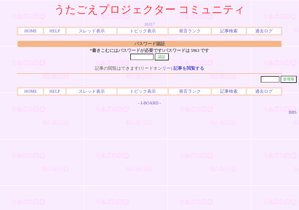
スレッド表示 (92, 31)
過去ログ (264, 31)
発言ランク (190, 31)
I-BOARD (149, 103)
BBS (292, 112)
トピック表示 (143, 31)
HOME (30, 31)
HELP (54, 31)
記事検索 (229, 31)
